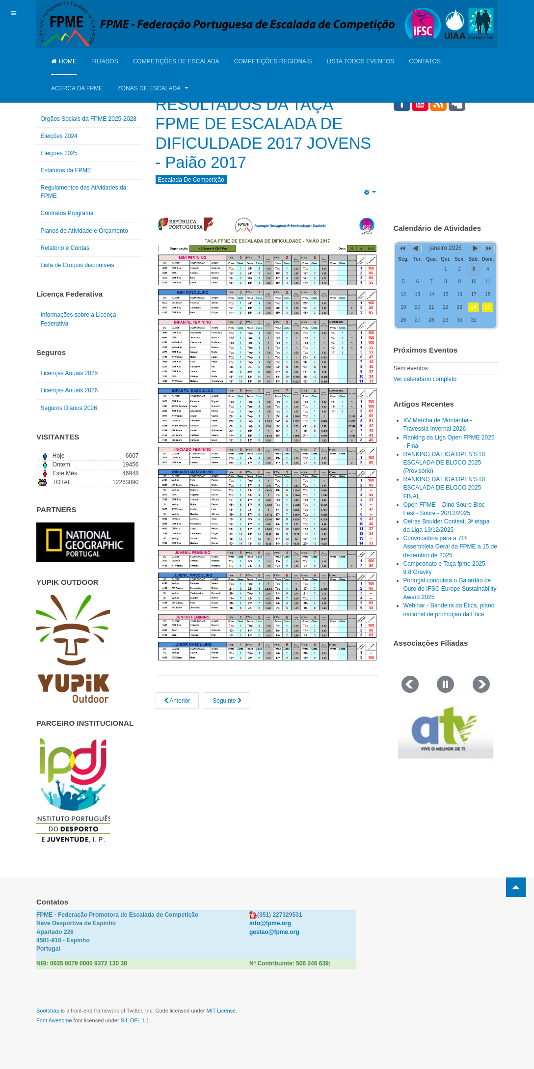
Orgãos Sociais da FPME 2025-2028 (88, 118)
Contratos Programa (67, 213)
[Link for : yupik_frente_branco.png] (73, 649)
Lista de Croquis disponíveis (77, 265)
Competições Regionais (273, 61)
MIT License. (221, 1011)
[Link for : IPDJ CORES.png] (73, 790)
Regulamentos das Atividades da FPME (84, 191)
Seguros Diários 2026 (69, 408)
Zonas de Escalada (152, 88)
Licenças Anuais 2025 (69, 373)
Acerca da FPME (77, 88)
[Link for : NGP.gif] (85, 542)
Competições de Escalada (176, 61)
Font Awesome (54, 1020)
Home (64, 61)
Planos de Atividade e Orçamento (84, 230)
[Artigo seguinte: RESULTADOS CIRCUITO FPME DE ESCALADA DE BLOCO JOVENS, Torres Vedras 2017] (227, 700)
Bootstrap (47, 1011)
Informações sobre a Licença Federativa (78, 319)
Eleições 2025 (59, 153)
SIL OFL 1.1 (135, 1020)
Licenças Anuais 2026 (69, 390)
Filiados (104, 61)
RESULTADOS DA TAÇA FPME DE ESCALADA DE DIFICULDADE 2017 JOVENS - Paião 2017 (259, 133)
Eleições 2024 (59, 136)
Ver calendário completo (425, 379)
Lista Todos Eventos (360, 61)
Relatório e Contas (65, 248)
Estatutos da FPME (66, 170)
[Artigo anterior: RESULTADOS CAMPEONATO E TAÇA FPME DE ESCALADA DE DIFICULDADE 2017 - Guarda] (177, 700)
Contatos (425, 61)
